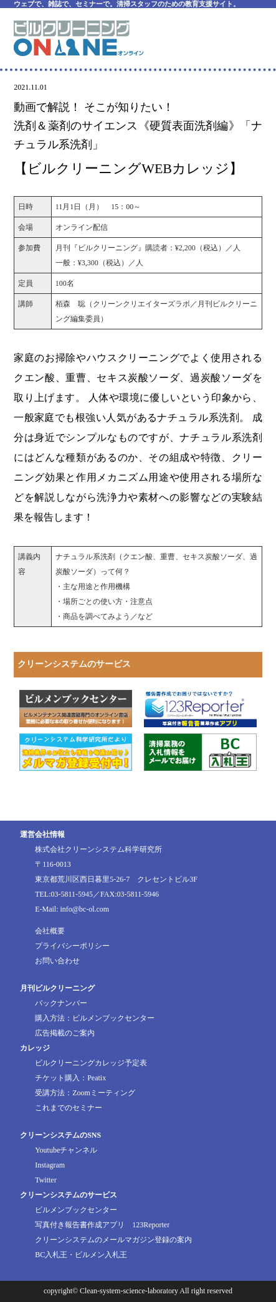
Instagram (50, 1165)
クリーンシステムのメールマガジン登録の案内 (113, 1239)
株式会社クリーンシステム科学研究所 (98, 849)
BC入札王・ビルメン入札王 (81, 1254)
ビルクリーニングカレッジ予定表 (91, 1063)
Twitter (45, 1180)
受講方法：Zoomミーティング (85, 1092)
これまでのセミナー (68, 1107)
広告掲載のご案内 (65, 1033)
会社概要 (50, 931)
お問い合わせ (57, 960)
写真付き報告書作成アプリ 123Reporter (102, 1224)
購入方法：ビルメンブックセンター (95, 1018)
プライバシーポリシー (72, 945)
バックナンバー (61, 1003)
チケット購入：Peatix (70, 1077)
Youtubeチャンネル (66, 1150)
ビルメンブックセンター (76, 1209)
